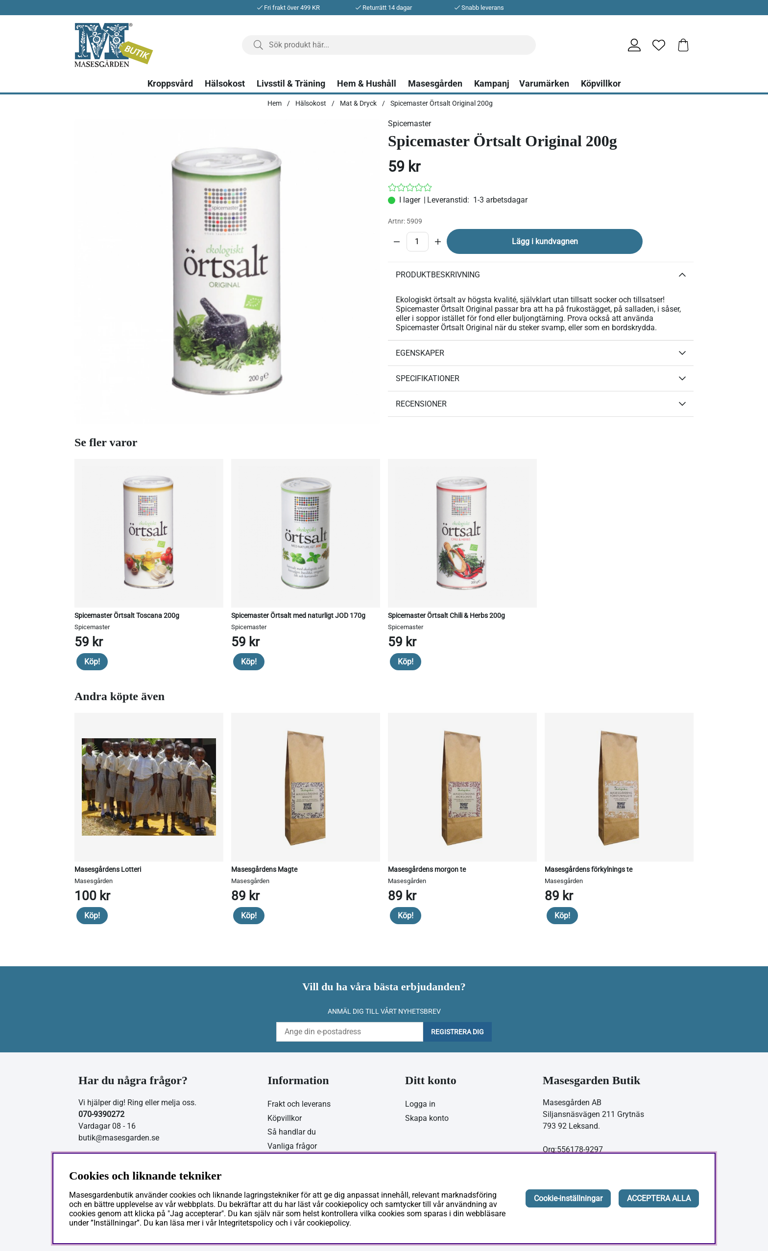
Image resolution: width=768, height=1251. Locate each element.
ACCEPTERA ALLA (659, 1198)
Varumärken (544, 84)
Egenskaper (420, 353)
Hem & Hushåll (366, 84)
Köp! (92, 661)
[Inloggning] (634, 45)
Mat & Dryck (358, 103)
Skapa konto (427, 1118)
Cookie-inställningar (568, 1198)
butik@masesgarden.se (118, 1137)
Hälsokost (225, 84)
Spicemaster (409, 123)
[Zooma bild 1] (227, 271)
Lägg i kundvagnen (545, 241)
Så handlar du (291, 1132)
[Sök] (389, 45)
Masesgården (435, 84)
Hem (274, 103)
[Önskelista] (658, 45)
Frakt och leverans (299, 1104)
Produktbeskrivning (438, 274)
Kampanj (491, 84)
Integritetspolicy (245, 1223)
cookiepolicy (328, 1223)
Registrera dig (457, 1032)
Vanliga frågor (292, 1146)
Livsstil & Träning (291, 84)
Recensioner (421, 404)
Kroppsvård (170, 84)
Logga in (420, 1104)
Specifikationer (427, 378)
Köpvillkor (601, 84)
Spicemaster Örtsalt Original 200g (441, 103)
